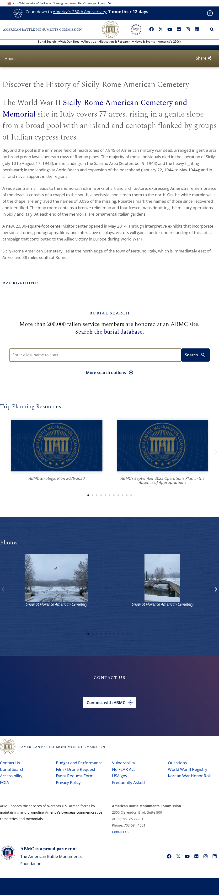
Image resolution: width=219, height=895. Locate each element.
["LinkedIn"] (196, 29)
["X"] (160, 29)
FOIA (4, 782)
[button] (3, 452)
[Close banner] (210, 13)
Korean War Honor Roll (189, 775)
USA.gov (119, 775)
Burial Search (12, 769)
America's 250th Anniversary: (80, 11)
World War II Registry (187, 769)
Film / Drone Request (75, 769)
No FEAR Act (123, 769)
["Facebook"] (151, 29)
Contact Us (10, 763)
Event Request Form (75, 775)
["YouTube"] (169, 29)
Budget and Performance (79, 763)
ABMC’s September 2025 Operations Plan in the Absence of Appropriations (162, 480)
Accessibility (11, 775)
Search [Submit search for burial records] (195, 355)
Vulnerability (123, 763)
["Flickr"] (178, 29)
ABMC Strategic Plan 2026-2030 (57, 478)
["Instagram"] (187, 29)
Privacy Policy (68, 782)
